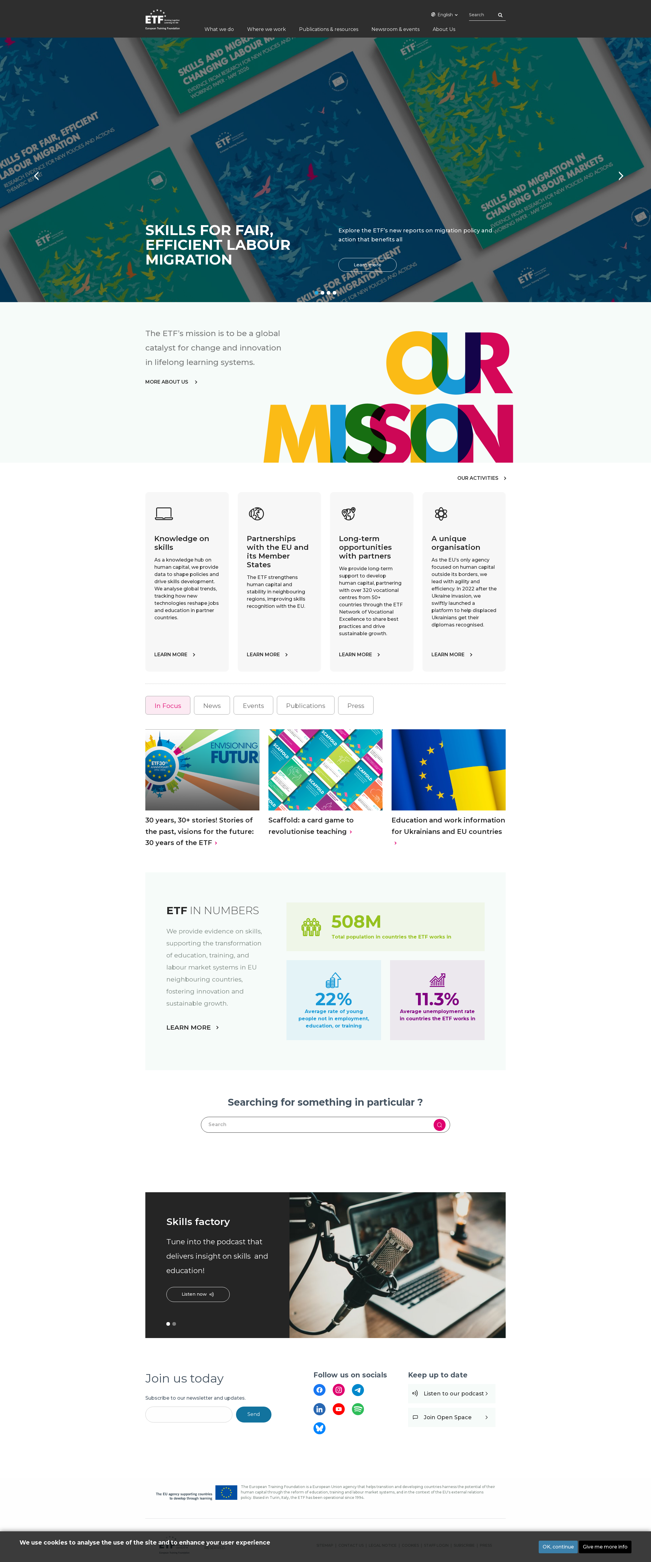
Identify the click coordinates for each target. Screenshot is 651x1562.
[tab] (167, 705)
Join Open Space (448, 1417)
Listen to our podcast (454, 1393)
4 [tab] (334, 293)
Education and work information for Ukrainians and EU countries (448, 825)
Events (253, 705)
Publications (305, 705)
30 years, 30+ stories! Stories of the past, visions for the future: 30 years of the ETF (199, 831)
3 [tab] (328, 293)
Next (618, 173)
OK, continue (558, 1547)
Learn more (367, 265)
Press (355, 705)
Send (253, 1414)
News (212, 705)
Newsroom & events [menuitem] (395, 29)
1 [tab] (316, 293)
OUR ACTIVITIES (477, 478)
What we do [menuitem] (219, 29)
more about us (167, 382)
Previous (33, 173)
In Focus (168, 705)
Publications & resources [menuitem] (328, 29)
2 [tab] (322, 293)
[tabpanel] (325, 170)
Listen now (194, 1294)
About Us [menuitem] (444, 29)
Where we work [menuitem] (266, 29)
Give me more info (605, 1547)
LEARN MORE (170, 654)
